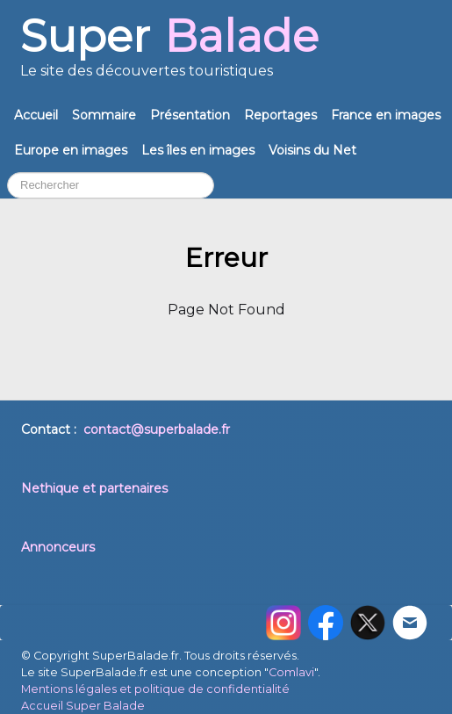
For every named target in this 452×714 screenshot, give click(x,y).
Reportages (280, 115)
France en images (386, 115)
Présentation (190, 115)
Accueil (36, 115)
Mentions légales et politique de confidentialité (155, 689)
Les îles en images (198, 150)
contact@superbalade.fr (156, 429)
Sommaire (104, 115)
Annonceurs (58, 547)
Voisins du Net (312, 150)
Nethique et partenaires (94, 488)
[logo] (169, 54)
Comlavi (291, 672)
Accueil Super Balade (83, 705)
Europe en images (70, 150)
